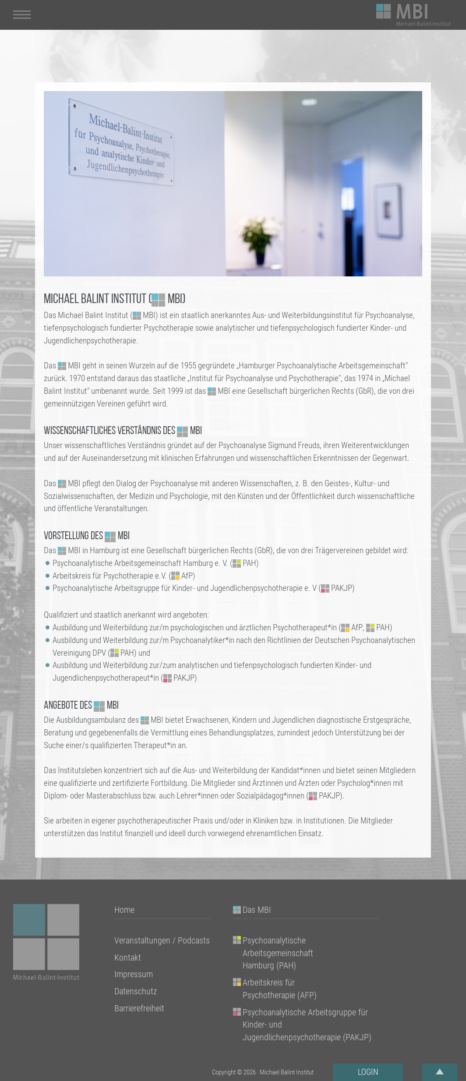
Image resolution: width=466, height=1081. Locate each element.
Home (124, 909)
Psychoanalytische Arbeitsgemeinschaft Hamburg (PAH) (278, 953)
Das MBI (257, 909)
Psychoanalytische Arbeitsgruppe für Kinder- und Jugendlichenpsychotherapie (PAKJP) (307, 1025)
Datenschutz (135, 991)
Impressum (133, 974)
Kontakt (127, 957)
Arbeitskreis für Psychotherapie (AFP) (280, 988)
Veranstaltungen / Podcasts (162, 940)
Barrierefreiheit (139, 1008)
